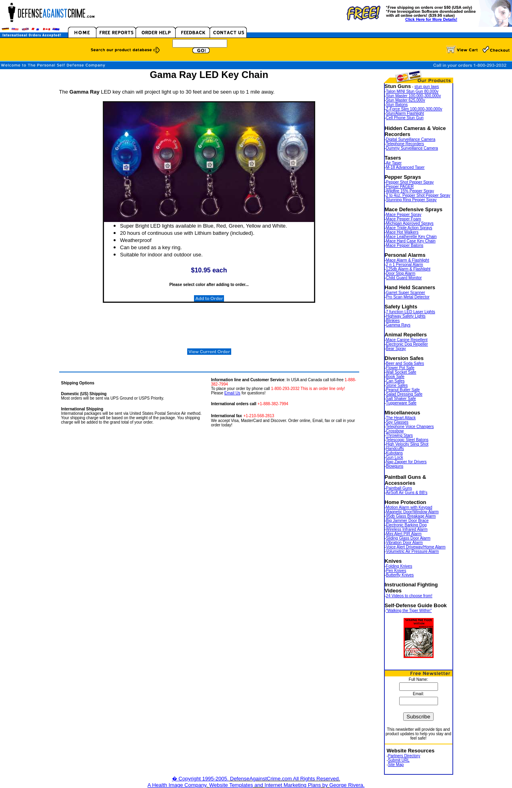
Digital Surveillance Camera (410, 139)
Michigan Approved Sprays (410, 223)
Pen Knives (396, 570)
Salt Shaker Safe (401, 398)
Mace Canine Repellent (407, 340)
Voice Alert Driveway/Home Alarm (416, 547)
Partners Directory (404, 756)
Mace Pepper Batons (404, 245)
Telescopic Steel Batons (407, 440)
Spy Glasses (397, 422)
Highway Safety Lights (406, 316)
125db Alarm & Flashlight (408, 269)
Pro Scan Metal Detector (408, 297)
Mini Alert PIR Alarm (404, 534)
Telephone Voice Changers (410, 426)
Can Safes (395, 381)
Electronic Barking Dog (406, 525)
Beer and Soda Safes (405, 363)
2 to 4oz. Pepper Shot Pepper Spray (418, 195)
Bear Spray (396, 348)
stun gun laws (426, 86)
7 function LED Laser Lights (410, 312)
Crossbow (395, 431)
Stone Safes (397, 385)
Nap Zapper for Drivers (406, 462)
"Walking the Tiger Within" (409, 610)
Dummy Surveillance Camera (412, 148)
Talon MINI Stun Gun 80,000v (412, 91)
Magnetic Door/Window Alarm (412, 512)
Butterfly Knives (400, 575)
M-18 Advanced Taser (405, 167)
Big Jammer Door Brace (407, 520)
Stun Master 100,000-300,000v (413, 96)
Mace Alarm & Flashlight (407, 260)
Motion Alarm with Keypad (409, 507)
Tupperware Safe (401, 403)
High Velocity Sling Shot (407, 444)
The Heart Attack (401, 418)
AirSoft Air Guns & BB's (407, 492)
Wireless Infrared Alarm (407, 529)
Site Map (396, 764)
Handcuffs (395, 448)
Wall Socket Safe (401, 372)
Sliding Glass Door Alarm (408, 538)
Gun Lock (394, 457)
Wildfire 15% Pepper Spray (410, 191)
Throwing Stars (399, 435)
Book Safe (395, 376)
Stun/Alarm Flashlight (405, 113)
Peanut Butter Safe (403, 390)
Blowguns (394, 466)
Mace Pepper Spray (403, 214)
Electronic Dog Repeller (407, 344)
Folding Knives (399, 566)
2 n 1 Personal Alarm (404, 264)
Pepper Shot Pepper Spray (410, 182)
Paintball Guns (399, 488)
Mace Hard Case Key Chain (411, 241)
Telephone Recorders (405, 144)
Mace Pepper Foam (403, 219)
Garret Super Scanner (405, 292)
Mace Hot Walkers (402, 232)
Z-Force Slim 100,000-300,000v (414, 109)
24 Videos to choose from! (409, 596)
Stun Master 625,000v (405, 100)
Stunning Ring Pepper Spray (411, 200)
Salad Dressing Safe (404, 394)
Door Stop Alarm (400, 273)
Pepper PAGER (400, 186)
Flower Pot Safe (400, 368)
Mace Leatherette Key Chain (411, 236)
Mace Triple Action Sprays (409, 228)
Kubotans (394, 453)
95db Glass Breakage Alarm (411, 516)
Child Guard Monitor (404, 278)
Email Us (232, 393)
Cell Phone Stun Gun (405, 118)
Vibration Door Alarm (404, 542)
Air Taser (394, 163)
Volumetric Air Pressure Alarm (412, 551)
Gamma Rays (398, 325)
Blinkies (393, 320)
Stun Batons (397, 104)
